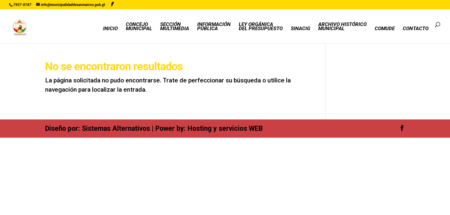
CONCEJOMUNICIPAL (139, 26)
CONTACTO (415, 28)
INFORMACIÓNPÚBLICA (214, 26)
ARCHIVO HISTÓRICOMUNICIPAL (342, 26)
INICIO (110, 28)
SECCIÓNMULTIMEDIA (174, 26)
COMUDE (385, 28)
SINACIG (300, 28)
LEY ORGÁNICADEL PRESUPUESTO (261, 26)
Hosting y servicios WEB (225, 129)
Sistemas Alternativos (116, 129)
